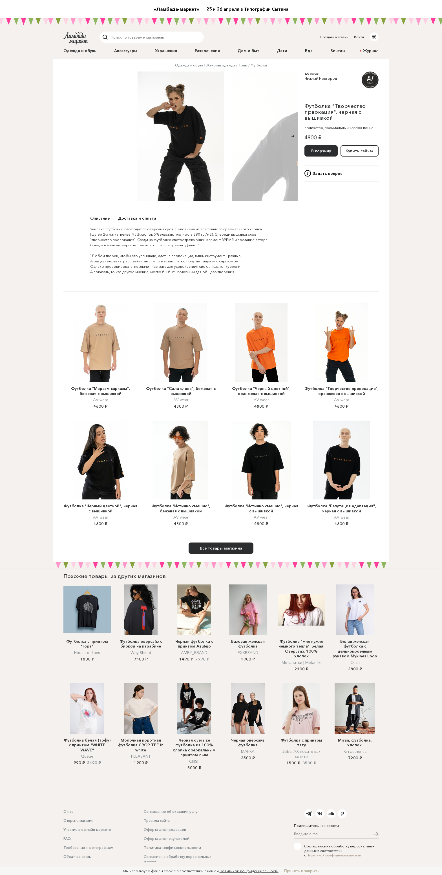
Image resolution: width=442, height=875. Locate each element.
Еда (309, 50)
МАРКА (248, 751)
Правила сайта (157, 820)
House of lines (87, 652)
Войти (359, 37)
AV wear (311, 74)
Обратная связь (77, 856)
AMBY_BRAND (194, 652)
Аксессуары (125, 50)
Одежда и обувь (79, 50)
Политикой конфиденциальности (334, 855)
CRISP (194, 761)
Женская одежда (220, 65)
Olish (355, 662)
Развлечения (207, 50)
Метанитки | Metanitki (301, 662)
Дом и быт (248, 50)
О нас (68, 811)
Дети (282, 50)
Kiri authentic (355, 751)
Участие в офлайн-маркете (87, 829)
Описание (100, 218)
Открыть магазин (78, 820)
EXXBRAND (248, 652)
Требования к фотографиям (88, 847)
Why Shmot (141, 652)
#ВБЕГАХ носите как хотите (301, 754)
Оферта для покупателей (166, 838)
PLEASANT (141, 756)
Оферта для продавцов (165, 829)
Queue (87, 756)
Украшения (166, 50)
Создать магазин (334, 37)
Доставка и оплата (137, 218)
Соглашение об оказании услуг (171, 811)
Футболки (259, 65)
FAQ (67, 838)
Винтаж (337, 50)
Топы (242, 65)
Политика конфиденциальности (172, 847)
